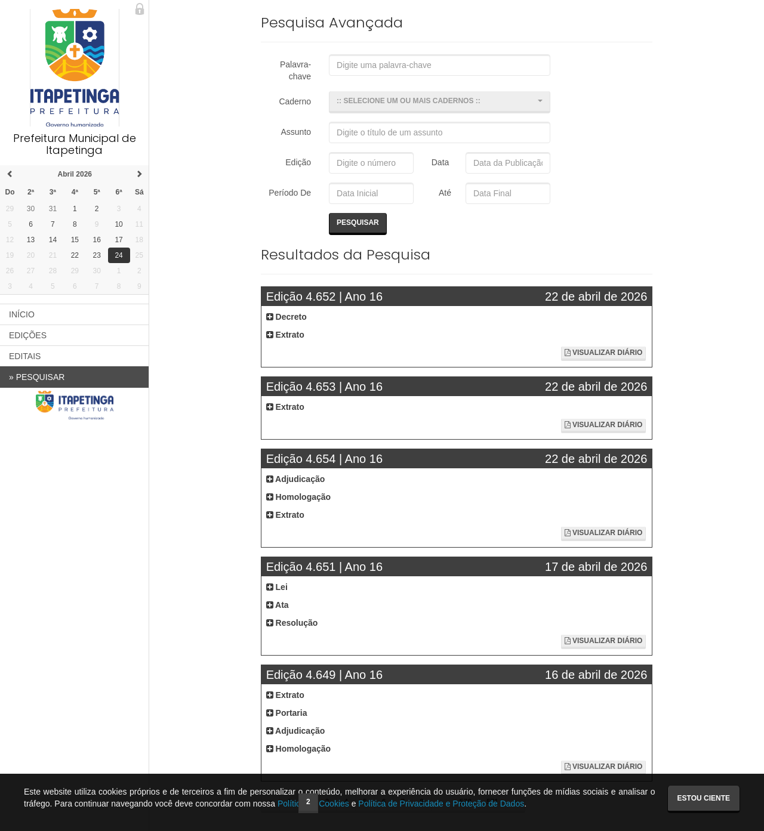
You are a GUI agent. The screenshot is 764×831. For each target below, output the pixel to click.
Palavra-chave (295, 70)
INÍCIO (22, 314)
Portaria (286, 713)
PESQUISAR (36, 377)
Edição (298, 162)
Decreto (286, 317)
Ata (277, 605)
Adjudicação (295, 479)
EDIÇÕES (28, 335)
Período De (290, 192)
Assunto (296, 132)
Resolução (292, 623)
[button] (439, 102)
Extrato (285, 334)
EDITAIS (25, 356)
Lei (277, 587)
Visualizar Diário (604, 352)
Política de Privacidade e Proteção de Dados (441, 803)
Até (443, 192)
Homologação (298, 497)
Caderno (295, 101)
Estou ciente (703, 798)
